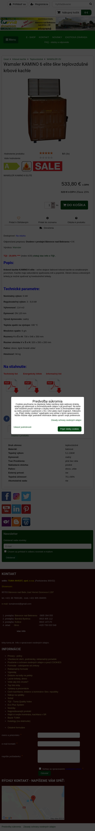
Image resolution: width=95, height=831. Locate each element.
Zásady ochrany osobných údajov (66, 420)
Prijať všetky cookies (69, 429)
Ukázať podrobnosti (22, 427)
